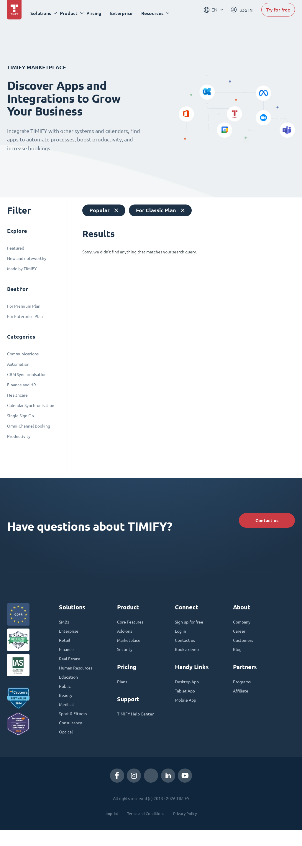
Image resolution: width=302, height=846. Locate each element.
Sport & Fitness (75, 727)
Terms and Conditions (145, 829)
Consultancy (71, 737)
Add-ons (125, 637)
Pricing (98, 13)
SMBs (65, 627)
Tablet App (186, 700)
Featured (15, 248)
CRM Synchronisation (27, 374)
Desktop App (188, 690)
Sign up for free (191, 627)
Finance (67, 657)
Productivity (18, 436)
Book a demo (188, 657)
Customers (244, 647)
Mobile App (187, 710)
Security (125, 657)
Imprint (109, 829)
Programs (243, 690)
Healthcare (17, 395)
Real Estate (71, 667)
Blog (237, 657)
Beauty (66, 707)
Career (240, 637)
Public (65, 697)
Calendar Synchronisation (30, 405)
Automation (18, 364)
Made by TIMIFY (22, 268)
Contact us (259, 522)
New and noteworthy (26, 258)
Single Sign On (20, 415)
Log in (181, 637)
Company (243, 627)
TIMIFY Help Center (137, 723)
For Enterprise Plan (25, 316)
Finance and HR (21, 384)
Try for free (278, 13)
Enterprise (125, 13)
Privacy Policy (187, 829)
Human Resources (78, 677)
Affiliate (241, 700)
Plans (122, 690)
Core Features (132, 627)
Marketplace (130, 647)
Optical (66, 747)
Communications (23, 354)
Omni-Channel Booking (28, 426)
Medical (67, 717)
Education (69, 687)
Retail (65, 647)
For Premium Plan (23, 306)
